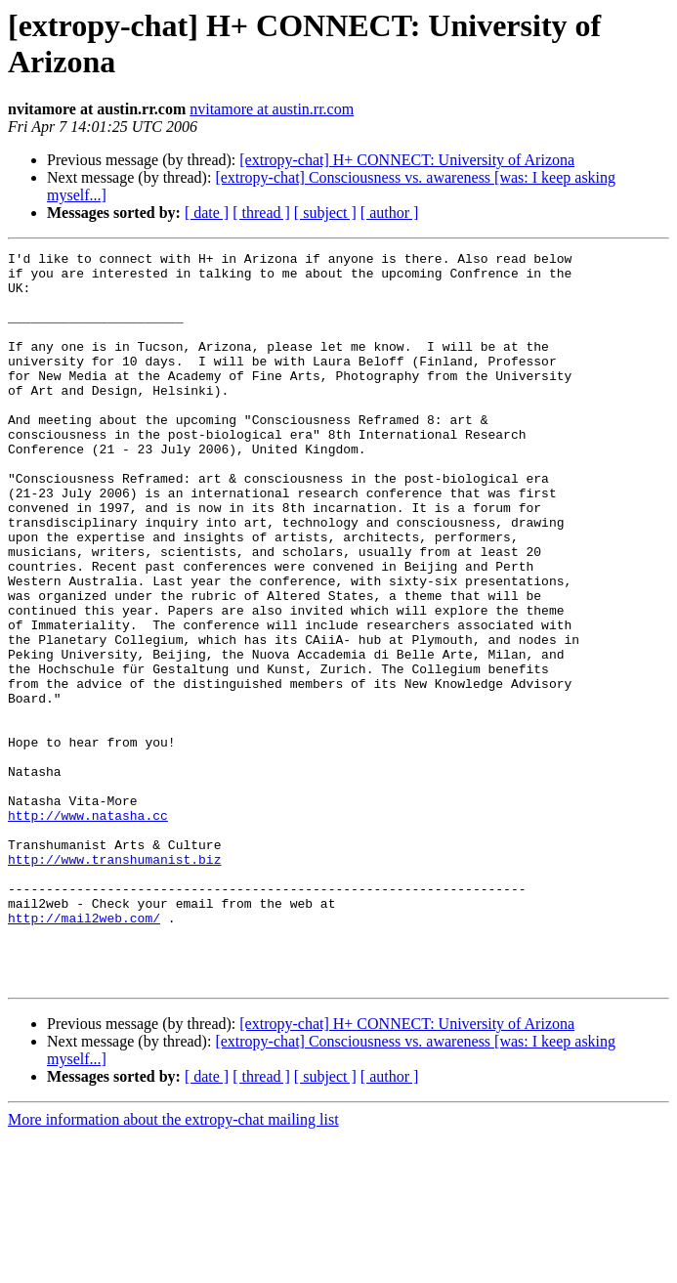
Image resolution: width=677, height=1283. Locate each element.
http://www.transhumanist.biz (114, 982)
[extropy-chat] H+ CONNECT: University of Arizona (406, 159)
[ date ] (207, 212)
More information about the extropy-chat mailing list (173, 1266)
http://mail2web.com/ (84, 1052)
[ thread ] (261, 212)
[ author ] (389, 212)
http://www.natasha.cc (88, 929)
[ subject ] (325, 212)
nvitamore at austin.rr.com (272, 109)
